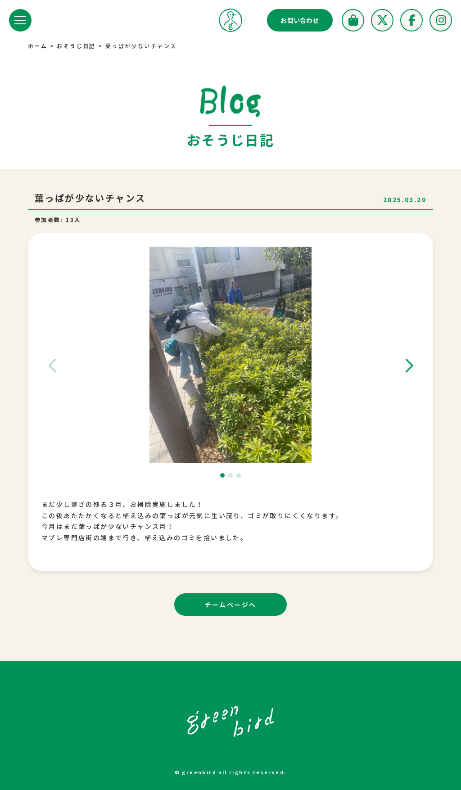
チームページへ (231, 604)
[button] (409, 366)
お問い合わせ (300, 20)
